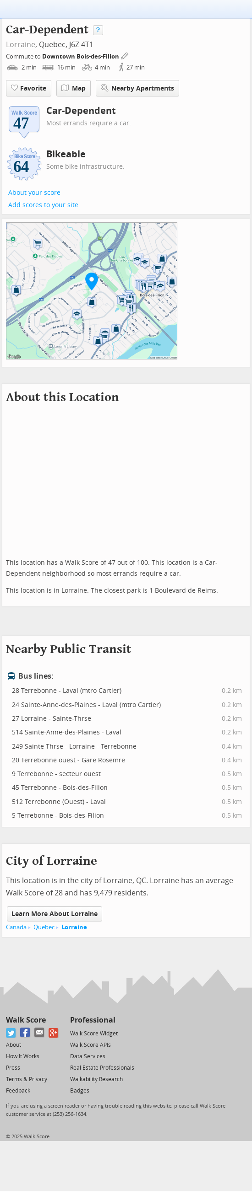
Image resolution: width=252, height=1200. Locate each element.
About (13, 1045)
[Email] (39, 1033)
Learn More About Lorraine (54, 914)
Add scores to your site (43, 205)
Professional (92, 1020)
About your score (34, 193)
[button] (92, 281)
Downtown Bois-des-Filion (81, 56)
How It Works (22, 1056)
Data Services (87, 1056)
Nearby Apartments (137, 88)
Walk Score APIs (90, 1045)
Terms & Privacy (26, 1079)
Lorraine (20, 44)
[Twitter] (11, 1033)
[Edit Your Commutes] (125, 55)
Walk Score (26, 1020)
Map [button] (73, 88)
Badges (79, 1091)
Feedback (18, 1091)
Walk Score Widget (94, 1033)
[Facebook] (25, 1033)
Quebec (44, 927)
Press (13, 1068)
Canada (16, 927)
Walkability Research (96, 1079)
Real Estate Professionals (102, 1068)
